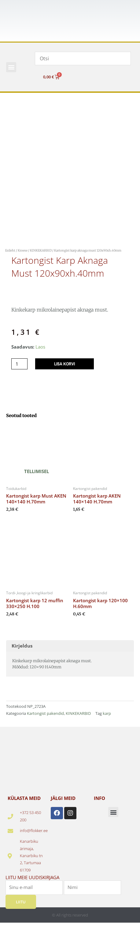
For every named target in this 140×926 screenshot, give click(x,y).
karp (107, 713)
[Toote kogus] (19, 364)
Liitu (21, 902)
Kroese (23, 250)
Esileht (10, 250)
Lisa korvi (64, 364)
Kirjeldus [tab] (22, 646)
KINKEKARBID (41, 250)
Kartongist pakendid (45, 713)
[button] (11, 67)
